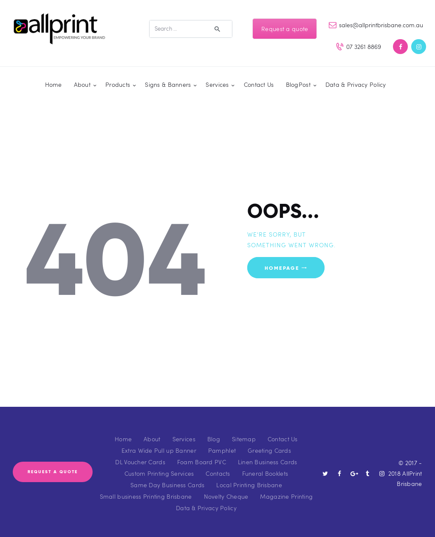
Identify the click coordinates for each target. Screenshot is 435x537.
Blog (213, 439)
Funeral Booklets (265, 473)
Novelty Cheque (226, 496)
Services (183, 439)
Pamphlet (222, 450)
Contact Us (283, 439)
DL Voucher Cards (140, 462)
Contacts (218, 473)
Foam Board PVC (201, 462)
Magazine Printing (286, 496)
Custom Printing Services (159, 473)
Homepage (282, 267)
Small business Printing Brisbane (146, 496)
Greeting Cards (269, 450)
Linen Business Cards (267, 462)
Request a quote (284, 29)
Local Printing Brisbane (249, 485)
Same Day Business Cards (167, 485)
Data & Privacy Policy (206, 508)
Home (123, 439)
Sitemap (244, 439)
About (152, 439)
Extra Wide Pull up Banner (158, 450)
